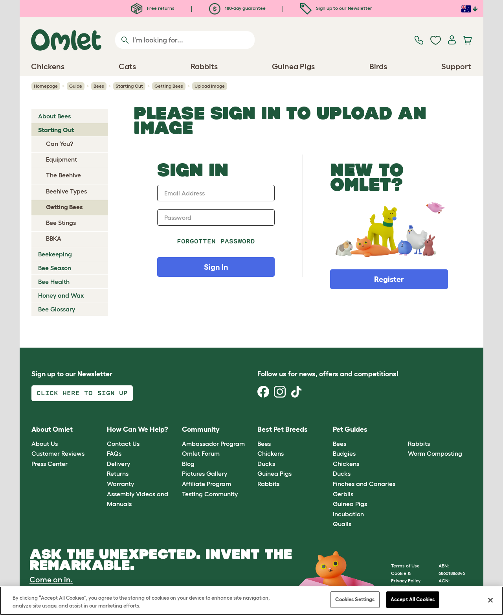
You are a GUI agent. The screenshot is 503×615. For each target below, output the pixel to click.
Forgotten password (216, 241)
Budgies (344, 453)
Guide (75, 85)
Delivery (118, 463)
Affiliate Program (206, 483)
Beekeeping (55, 254)
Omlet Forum (201, 453)
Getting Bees (168, 85)
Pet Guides (350, 429)
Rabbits (268, 483)
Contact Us (123, 443)
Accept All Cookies (413, 599)
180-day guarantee (237, 8)
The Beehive (63, 175)
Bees (99, 85)
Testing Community (210, 493)
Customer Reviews (57, 453)
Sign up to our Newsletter (336, 8)
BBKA (53, 238)
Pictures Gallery (204, 473)
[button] (402, 430)
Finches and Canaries (364, 483)
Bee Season (54, 267)
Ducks (266, 463)
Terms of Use (405, 565)
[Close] (490, 600)
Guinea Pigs (274, 473)
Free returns (152, 8)
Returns (118, 473)
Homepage (46, 85)
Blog (188, 463)
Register (389, 279)
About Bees (54, 116)
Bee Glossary (56, 309)
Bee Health (54, 281)
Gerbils (343, 493)
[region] (251, 600)
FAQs (114, 453)
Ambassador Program (213, 443)
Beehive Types (66, 191)
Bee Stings (61, 222)
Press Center (49, 463)
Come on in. (51, 579)
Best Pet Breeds (282, 429)
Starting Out (129, 85)
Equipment (61, 159)
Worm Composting (435, 453)
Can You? (59, 143)
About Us (44, 443)
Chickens (270, 453)
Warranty (120, 483)
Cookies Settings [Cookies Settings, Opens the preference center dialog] (354, 599)
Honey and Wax (61, 295)
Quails (342, 523)
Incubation (348, 513)
